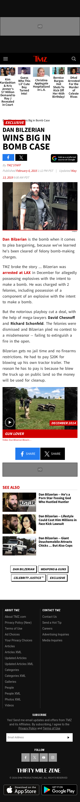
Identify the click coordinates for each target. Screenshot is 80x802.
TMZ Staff (14, 165)
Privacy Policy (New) (18, 622)
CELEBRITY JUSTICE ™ (28, 578)
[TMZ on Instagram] (53, 757)
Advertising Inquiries (55, 634)
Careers (47, 628)
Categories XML (15, 675)
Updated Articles (15, 658)
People (9, 687)
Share (27, 454)
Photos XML (13, 699)
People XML (13, 693)
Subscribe (68, 737)
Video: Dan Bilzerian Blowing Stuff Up (18, 439)
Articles (10, 646)
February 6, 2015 (27, 171)
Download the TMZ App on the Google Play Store (59, 789)
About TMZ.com (15, 616)
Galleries (10, 681)
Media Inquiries (52, 640)
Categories (12, 670)
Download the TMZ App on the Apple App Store (21, 790)
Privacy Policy (27, 728)
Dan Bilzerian (23, 569)
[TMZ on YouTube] (43, 757)
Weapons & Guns (53, 569)
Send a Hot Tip (52, 622)
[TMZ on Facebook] (25, 757)
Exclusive (57, 578)
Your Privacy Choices (18, 640)
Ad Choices (12, 634)
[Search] (74, 59)
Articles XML (13, 652)
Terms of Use (13, 628)
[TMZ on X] (34, 757)
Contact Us (49, 616)
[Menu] (6, 59)
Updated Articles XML (19, 664)
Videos (9, 705)
